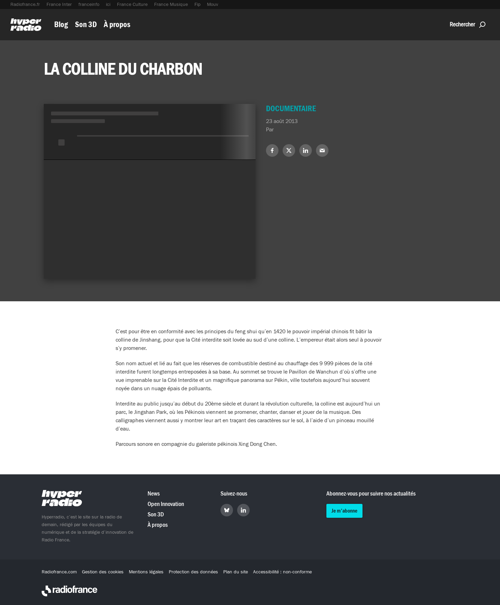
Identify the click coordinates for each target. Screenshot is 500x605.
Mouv (212, 4)
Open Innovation (166, 504)
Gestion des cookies (103, 572)
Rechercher (467, 24)
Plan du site (235, 572)
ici (108, 4)
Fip (197, 4)
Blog (61, 24)
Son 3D (86, 24)
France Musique (171, 4)
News (154, 493)
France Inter (59, 4)
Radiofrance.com (59, 572)
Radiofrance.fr (25, 4)
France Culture (132, 4)
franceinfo (88, 4)
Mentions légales (146, 572)
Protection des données (193, 572)
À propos (117, 24)
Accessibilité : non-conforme (282, 572)
